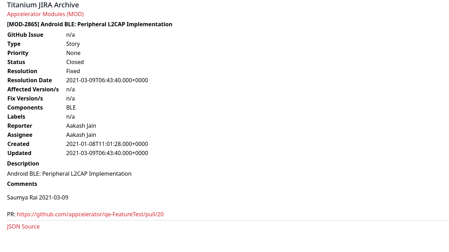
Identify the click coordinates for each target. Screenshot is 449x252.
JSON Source (23, 226)
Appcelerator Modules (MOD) (45, 14)
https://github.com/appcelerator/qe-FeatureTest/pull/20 (90, 214)
